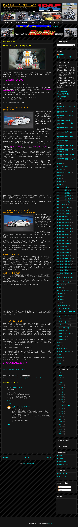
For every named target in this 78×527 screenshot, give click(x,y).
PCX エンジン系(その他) (64, 190)
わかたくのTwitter (57, 26)
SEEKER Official (62, 474)
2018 (60, 385)
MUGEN (59, 184)
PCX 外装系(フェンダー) (64, 216)
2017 (60, 416)
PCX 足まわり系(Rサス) (64, 264)
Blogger (50, 523)
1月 (62, 413)
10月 (62, 392)
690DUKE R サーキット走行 (65, 123)
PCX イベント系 (62, 187)
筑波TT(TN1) (61, 348)
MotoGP (59, 175)
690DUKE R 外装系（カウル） (66, 132)
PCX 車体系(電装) (62, 246)
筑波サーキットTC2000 (64, 351)
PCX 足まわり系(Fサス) (64, 261)
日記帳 (59, 354)
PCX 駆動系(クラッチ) (63, 222)
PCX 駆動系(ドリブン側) (64, 231)
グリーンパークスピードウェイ (66, 311)
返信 (8, 400)
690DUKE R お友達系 (63, 120)
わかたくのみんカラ (63, 96)
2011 (60, 431)
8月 (62, 394)
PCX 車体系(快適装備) (63, 243)
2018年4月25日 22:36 (16, 387)
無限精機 (59, 357)
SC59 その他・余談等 (63, 290)
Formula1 (60, 169)
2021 (60, 377)
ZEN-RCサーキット (21, 378)
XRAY (13, 378)
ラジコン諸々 (39, 378)
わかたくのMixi (61, 98)
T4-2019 (59, 296)
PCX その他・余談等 (63, 208)
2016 (60, 419)
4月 (62, 402)
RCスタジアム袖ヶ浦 (63, 282)
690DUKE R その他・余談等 (65, 127)
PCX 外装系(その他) (63, 213)
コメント (61, 490)
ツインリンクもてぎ (63, 322)
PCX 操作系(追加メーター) (65, 258)
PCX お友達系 (61, 205)
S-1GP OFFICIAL (62, 461)
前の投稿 (49, 457)
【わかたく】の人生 (21, 22)
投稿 (60, 487)
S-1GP (59, 288)
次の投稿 (6, 457)
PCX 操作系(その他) (63, 249)
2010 (60, 434)
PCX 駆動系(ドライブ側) (64, 228)
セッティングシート (63, 319)
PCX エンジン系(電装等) (64, 196)
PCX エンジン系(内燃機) (64, 199)
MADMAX (60, 455)
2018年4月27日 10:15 (25, 407)
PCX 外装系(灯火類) (63, 219)
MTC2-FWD (60, 181)
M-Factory (60, 458)
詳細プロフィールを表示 (64, 57)
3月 (62, 408)
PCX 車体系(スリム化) (63, 237)
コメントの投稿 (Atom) (29, 463)
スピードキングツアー (63, 316)
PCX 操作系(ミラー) (63, 255)
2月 (62, 411)
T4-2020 (59, 299)
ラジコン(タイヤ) (62, 330)
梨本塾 (59, 363)
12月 (62, 387)
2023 (60, 372)
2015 (60, 421)
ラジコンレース (31, 378)
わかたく (14, 407)
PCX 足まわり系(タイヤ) (64, 270)
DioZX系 (59, 163)
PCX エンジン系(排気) (63, 202)
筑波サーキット (61, 477)
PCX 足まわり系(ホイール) (65, 277)
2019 (60, 382)
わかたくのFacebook (63, 93)
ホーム (27, 457)
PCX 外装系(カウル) (63, 210)
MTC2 (59, 178)
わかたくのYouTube (63, 94)
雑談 (58, 342)
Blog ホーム (8, 22)
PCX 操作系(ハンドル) (63, 252)
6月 (62, 399)
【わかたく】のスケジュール (54, 22)
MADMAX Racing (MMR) (64, 172)
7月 (62, 397)
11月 (62, 389)
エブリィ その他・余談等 (64, 308)
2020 (60, 380)
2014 (60, 424)
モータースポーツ (62, 325)
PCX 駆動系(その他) (63, 225)
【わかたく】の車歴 (36, 22)
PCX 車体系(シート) (63, 234)
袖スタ (59, 345)
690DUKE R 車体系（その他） (66, 136)
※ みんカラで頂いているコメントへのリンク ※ (15, 369)
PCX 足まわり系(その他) (64, 267)
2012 (60, 429)
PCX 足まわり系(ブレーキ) (65, 273)
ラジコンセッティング (63, 333)
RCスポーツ (60, 285)
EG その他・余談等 (62, 166)
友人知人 (59, 360)
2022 (60, 375)
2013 (60, 426)
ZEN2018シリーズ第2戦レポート (65, 404)
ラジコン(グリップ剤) (63, 328)
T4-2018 (9, 378)
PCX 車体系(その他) (63, 240)
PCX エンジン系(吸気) (63, 193)
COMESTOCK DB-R (63, 464)
